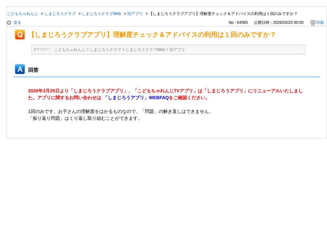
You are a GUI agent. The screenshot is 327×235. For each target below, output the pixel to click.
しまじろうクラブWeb (101, 13)
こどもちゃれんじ (22, 13)
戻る (17, 22)
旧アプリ (135, 13)
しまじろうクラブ (60, 13)
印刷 (320, 22)
